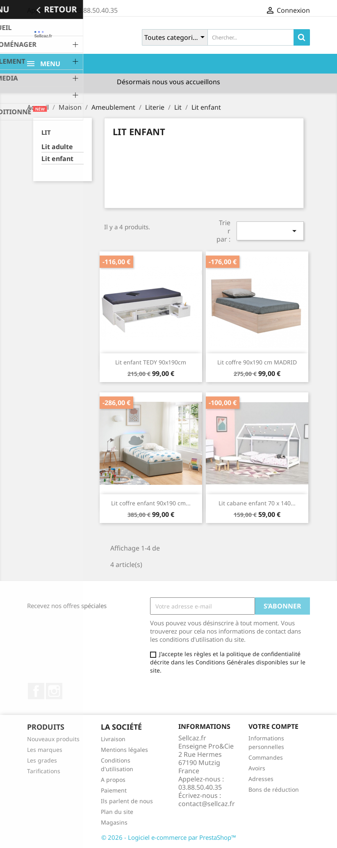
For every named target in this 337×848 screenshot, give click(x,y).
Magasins (114, 822)
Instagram (54, 691)
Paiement (114, 790)
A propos (113, 779)
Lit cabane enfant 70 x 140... (257, 503)
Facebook (36, 691)
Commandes (265, 757)
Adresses (260, 779)
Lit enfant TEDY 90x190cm (150, 362)
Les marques (44, 750)
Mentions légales (124, 750)
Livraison (113, 739)
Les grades (42, 760)
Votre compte (273, 726)
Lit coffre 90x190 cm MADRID (257, 362)
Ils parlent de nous (127, 801)
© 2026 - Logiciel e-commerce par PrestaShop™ (168, 837)
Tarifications (43, 771)
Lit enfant (57, 158)
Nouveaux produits (53, 739)
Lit (46, 132)
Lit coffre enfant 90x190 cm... (151, 503)
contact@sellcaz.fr (206, 803)
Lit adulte (57, 147)
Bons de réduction (273, 789)
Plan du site (117, 812)
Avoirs (256, 768)
